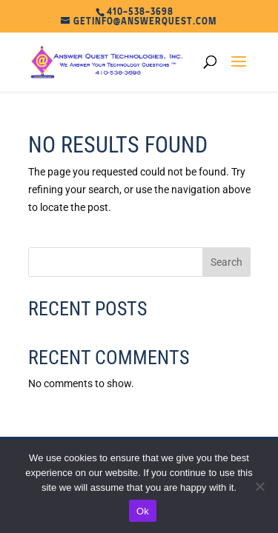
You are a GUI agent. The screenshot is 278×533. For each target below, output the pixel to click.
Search (226, 262)
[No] (259, 486)
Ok (142, 511)
